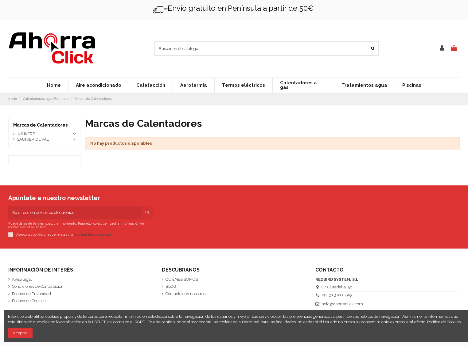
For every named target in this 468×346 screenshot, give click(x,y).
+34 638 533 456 (337, 295)
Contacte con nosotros (185, 293)
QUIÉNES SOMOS (182, 279)
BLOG (171, 286)
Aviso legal (22, 279)
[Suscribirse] (147, 213)
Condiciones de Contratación (38, 286)
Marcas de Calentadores (40, 125)
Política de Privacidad (31, 293)
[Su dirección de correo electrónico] (74, 213)
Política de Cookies (28, 300)
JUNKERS (26, 133)
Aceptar (20, 333)
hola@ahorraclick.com (342, 304)
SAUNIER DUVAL (33, 139)
